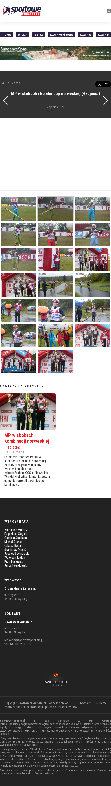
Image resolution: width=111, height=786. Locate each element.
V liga (39, 34)
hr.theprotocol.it (33, 707)
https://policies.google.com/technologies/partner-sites (32, 724)
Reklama (101, 703)
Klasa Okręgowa (61, 34)
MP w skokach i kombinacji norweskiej (27, 440)
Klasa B (103, 34)
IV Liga (22, 34)
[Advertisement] (55, 154)
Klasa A (85, 34)
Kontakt (85, 703)
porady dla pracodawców (61, 707)
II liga (6, 34)
